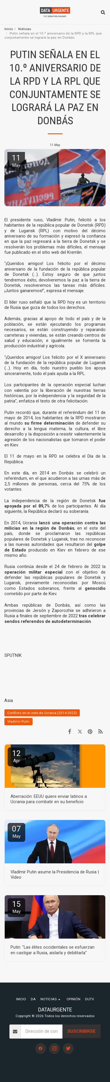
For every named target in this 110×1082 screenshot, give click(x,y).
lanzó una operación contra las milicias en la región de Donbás (55, 525)
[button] (6, 12)
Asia (8, 700)
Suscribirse (81, 1031)
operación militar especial (33, 572)
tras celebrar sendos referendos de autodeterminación (55, 618)
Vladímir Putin (18, 721)
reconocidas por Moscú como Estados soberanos (55, 585)
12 (16, 756)
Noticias (24, 29)
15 (16, 907)
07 (16, 831)
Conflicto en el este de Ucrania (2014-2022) (42, 713)
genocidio (95, 588)
